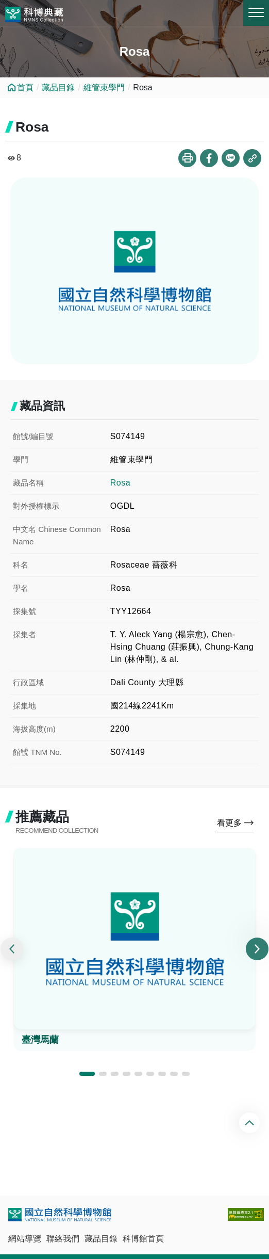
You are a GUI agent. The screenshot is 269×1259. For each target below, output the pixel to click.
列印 (187, 158)
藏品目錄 (58, 87)
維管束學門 (104, 87)
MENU (256, 12)
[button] (87, 1074)
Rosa (120, 482)
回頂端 (251, 1123)
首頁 (25, 87)
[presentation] (12, 949)
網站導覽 (24, 1238)
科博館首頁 (143, 1238)
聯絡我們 (62, 1238)
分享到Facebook (209, 158)
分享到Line (231, 158)
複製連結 (252, 158)
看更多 (229, 822)
